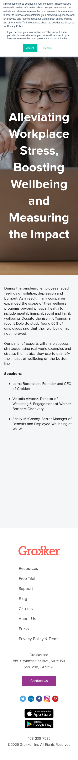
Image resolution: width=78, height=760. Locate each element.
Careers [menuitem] (26, 609)
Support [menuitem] (26, 589)
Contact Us (39, 681)
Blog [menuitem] (23, 599)
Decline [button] (47, 48)
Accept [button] (30, 48)
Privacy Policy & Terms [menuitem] (39, 639)
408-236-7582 (39, 738)
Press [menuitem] (24, 629)
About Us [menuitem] (27, 619)
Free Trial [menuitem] (27, 579)
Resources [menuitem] (28, 568)
